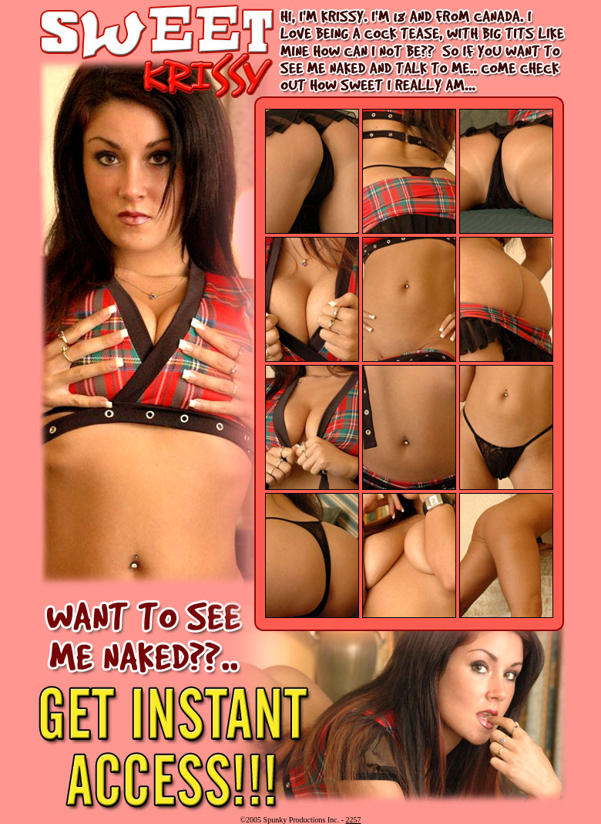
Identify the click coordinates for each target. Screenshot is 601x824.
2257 (353, 820)
